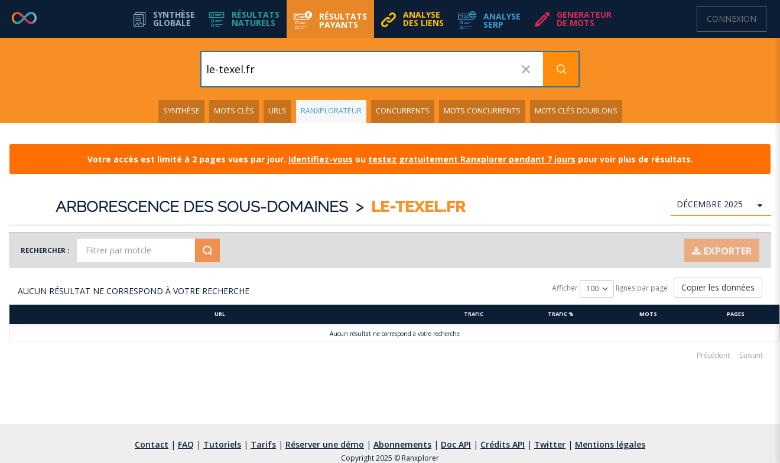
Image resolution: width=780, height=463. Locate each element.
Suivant (751, 355)
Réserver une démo (324, 444)
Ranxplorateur (331, 111)
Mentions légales (610, 444)
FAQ (186, 444)
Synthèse (181, 111)
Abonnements (402, 444)
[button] (244, 19)
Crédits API (502, 444)
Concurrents (403, 111)
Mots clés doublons (576, 111)
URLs (277, 111)
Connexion (731, 18)
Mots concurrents (482, 111)
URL (219, 314)
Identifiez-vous (320, 159)
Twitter (550, 444)
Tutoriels (222, 444)
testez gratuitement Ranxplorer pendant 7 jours (472, 159)
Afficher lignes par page (610, 289)
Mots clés (234, 111)
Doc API (456, 444)
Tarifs (263, 444)
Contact (151, 444)
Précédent (713, 355)
